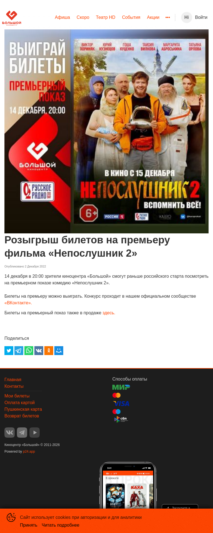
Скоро (83, 17)
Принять (28, 525)
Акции (153, 17)
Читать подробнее (61, 525)
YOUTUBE (34, 432)
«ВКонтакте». (18, 302)
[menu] (98, 17)
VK (9, 432)
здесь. (109, 312)
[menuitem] (62, 17)
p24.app (29, 451)
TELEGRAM (22, 432)
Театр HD (105, 17)
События (131, 17)
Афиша (62, 17)
